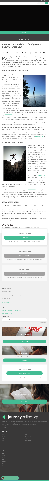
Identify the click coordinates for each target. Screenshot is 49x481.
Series (3, 459)
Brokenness (4, 436)
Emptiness (4, 444)
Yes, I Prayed (24, 32)
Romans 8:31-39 (39, 136)
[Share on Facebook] (6, 53)
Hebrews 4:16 (41, 175)
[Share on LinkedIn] (34, 53)
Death (3, 440)
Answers (3, 455)
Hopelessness (27, 436)
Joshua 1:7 (30, 151)
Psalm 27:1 (10, 310)
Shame (26, 444)
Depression (4, 442)
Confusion (4, 438)
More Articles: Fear (7, 302)
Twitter (3, 474)
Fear (3, 447)
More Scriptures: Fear (7, 313)
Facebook (4, 471)
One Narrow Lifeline (7, 291)
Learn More (24, 341)
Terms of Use (4, 427)
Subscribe (24, 360)
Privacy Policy (4, 425)
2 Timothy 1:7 (17, 310)
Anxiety (3, 434)
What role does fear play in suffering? (11, 295)
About (3, 465)
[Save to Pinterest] (25, 53)
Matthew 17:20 (31, 189)
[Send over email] (43, 53)
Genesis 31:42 (8, 114)
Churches (4, 461)
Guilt (26, 434)
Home (3, 453)
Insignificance (28, 440)
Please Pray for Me (24, 39)
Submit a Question (24, 36)
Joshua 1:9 (4, 310)
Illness (26, 438)
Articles (3, 457)
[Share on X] (15, 53)
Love (26, 442)
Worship (3, 463)
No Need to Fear (6, 298)
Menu (47, 3)
